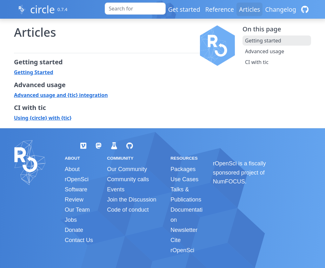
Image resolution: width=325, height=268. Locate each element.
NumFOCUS (229, 181)
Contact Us (79, 240)
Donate (74, 230)
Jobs (71, 220)
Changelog (280, 9)
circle (42, 9)
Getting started (263, 40)
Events (115, 189)
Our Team (77, 210)
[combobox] (135, 9)
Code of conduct (128, 210)
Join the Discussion (131, 199)
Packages (183, 169)
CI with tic (257, 62)
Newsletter (183, 230)
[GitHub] (305, 9)
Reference (219, 9)
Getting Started (33, 72)
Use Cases (184, 179)
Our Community (127, 169)
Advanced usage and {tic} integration (61, 95)
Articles (249, 9)
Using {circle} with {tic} (42, 117)
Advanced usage (264, 51)
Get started (184, 9)
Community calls (128, 179)
